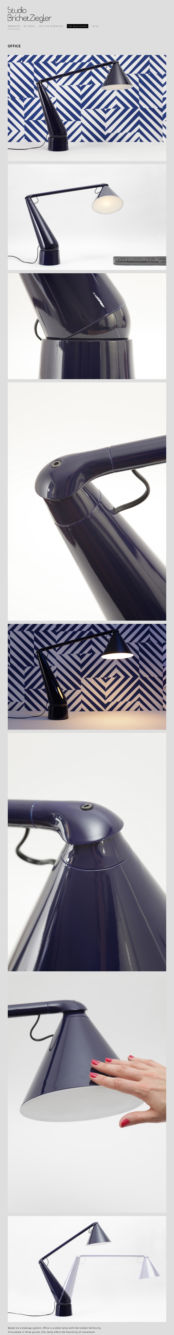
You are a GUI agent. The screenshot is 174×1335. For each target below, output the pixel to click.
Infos (95, 26)
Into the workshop (51, 26)
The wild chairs (77, 26)
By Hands (29, 26)
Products (14, 26)
